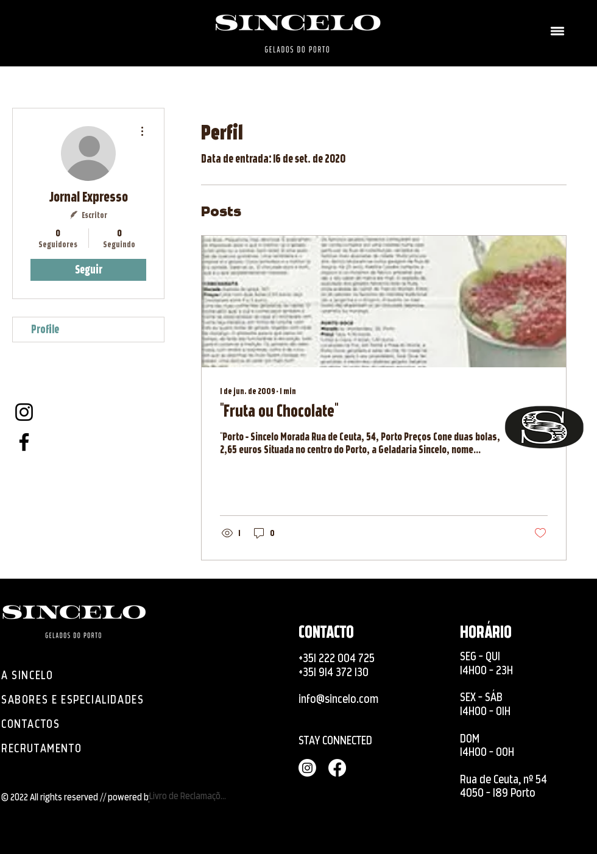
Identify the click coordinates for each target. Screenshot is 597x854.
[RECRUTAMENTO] (58, 748)
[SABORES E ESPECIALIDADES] (79, 700)
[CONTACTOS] (33, 724)
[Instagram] (24, 412)
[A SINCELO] (33, 675)
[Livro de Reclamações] (189, 796)
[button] (557, 31)
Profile (45, 329)
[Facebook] (24, 442)
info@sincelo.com (338, 699)
